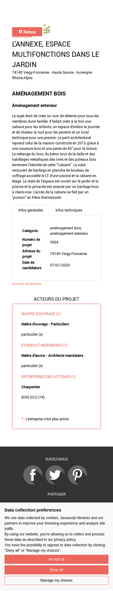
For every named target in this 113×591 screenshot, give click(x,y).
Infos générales (30, 210)
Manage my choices (56, 580)
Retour (27, 32)
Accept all (56, 559)
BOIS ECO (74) (33, 397)
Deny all (56, 570)
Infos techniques (68, 210)
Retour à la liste (56, 438)
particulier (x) (32, 334)
